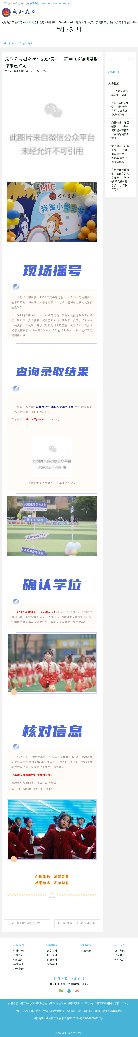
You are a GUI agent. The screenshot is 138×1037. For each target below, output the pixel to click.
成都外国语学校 (57, 1003)
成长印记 (119, 950)
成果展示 (86, 950)
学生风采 (119, 959)
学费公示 (18, 950)
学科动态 (52, 944)
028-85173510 (69, 978)
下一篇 (78, 923)
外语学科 (52, 959)
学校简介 (18, 964)
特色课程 (18, 959)
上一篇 (28, 923)
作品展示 (119, 955)
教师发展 (86, 944)
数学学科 (52, 955)
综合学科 (52, 964)
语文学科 (52, 950)
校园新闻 (27, 43)
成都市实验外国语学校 (80, 1003)
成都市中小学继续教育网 (33, 1003)
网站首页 (7, 22)
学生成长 (119, 944)
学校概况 (18, 944)
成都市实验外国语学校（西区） (111, 1003)
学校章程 (18, 955)
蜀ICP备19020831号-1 (92, 1018)
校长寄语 (18, 968)
